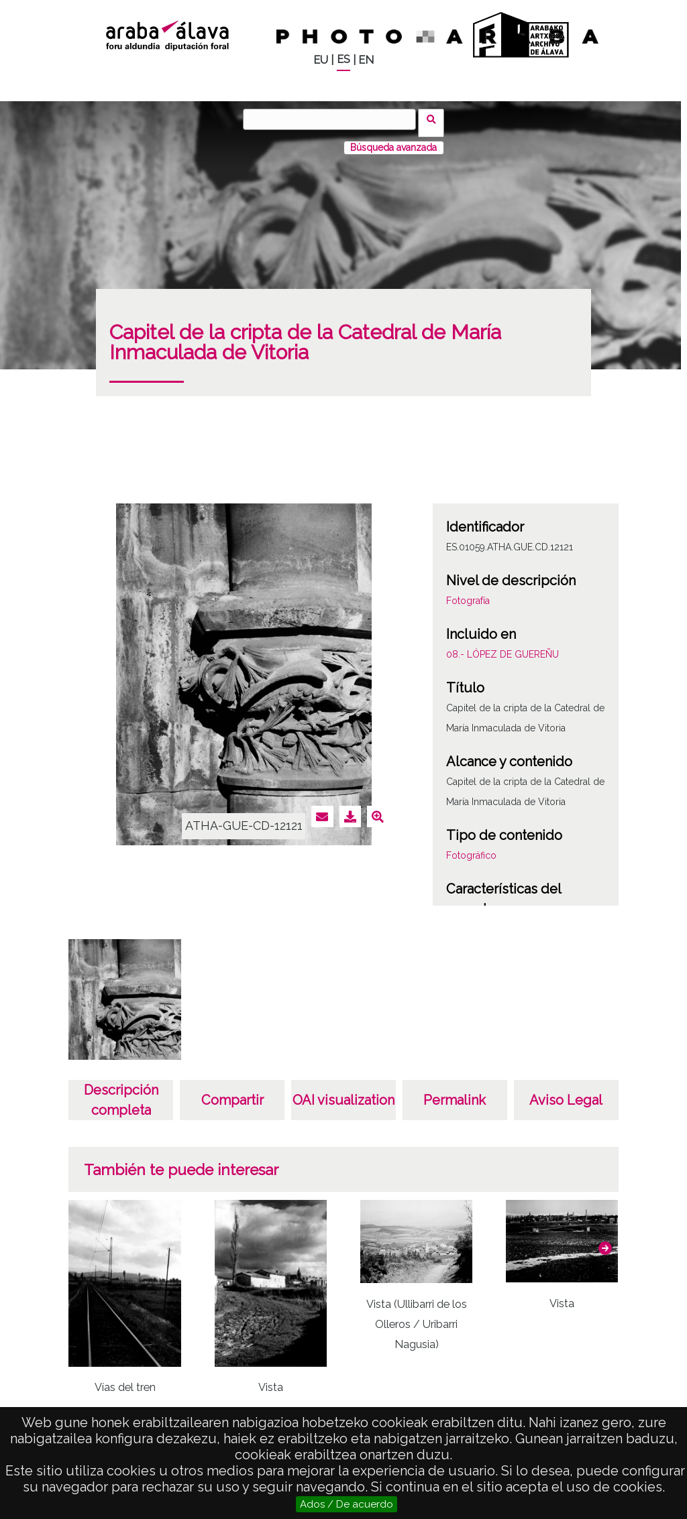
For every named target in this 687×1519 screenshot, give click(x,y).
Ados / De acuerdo (346, 1504)
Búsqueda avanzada (393, 140)
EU (320, 60)
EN (366, 60)
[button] (605, 1241)
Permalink (454, 1093)
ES (343, 59)
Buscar (435, 119)
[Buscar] (333, 119)
